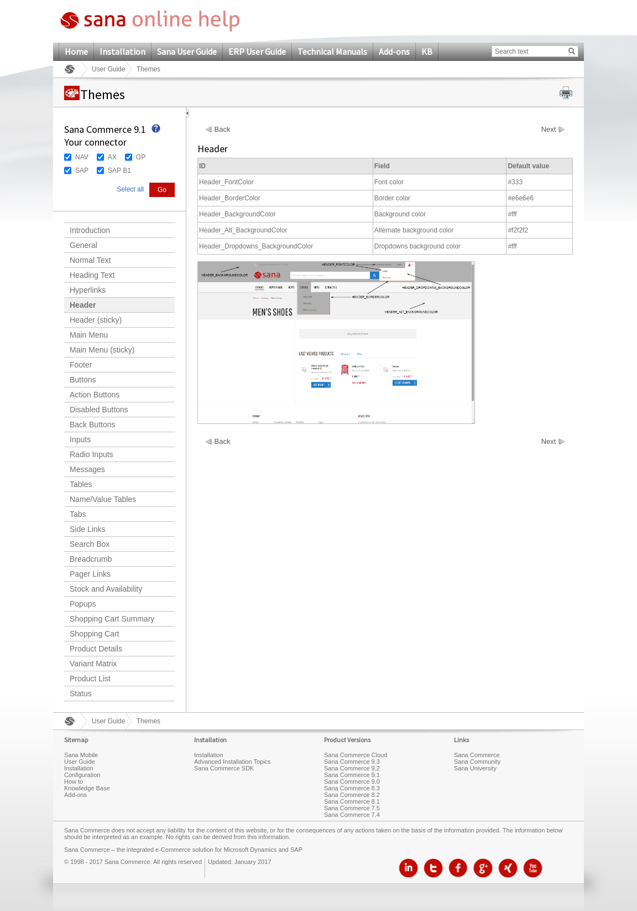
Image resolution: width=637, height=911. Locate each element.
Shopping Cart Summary (112, 618)
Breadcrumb (91, 559)
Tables (81, 484)
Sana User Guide (187, 51)
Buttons (83, 379)
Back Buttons (93, 424)
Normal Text (90, 260)
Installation (122, 51)
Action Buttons (94, 394)
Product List (90, 678)
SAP (81, 170)
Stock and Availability (106, 588)
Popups (83, 603)
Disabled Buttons (99, 409)
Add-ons (394, 51)
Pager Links (90, 574)
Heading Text (92, 275)
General (83, 245)
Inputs (80, 439)
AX (112, 157)
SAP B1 (119, 170)
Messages (87, 469)
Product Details (96, 648)
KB (426, 51)
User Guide (109, 69)
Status (81, 693)
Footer (81, 364)
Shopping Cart (94, 633)
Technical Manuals (332, 51)
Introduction (90, 230)
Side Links (88, 529)
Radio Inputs (91, 454)
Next (548, 129)
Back (223, 129)
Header (83, 305)
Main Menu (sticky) (102, 349)
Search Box (89, 544)
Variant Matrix (93, 663)
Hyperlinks (88, 290)
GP (140, 157)
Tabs (78, 514)
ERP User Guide (257, 51)
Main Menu (89, 334)
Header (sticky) (96, 319)
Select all (130, 189)
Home (76, 51)
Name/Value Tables (103, 499)
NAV (81, 157)
